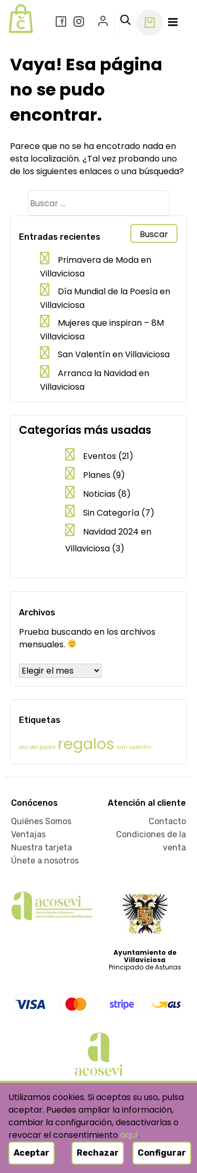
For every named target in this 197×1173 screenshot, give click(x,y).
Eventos (99, 456)
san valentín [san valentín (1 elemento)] (134, 747)
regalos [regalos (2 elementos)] (86, 743)
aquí (129, 1135)
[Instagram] (80, 22)
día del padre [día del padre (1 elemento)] (37, 747)
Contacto (167, 821)
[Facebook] (62, 22)
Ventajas (28, 834)
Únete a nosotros (45, 861)
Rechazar (98, 1153)
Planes (96, 475)
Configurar (162, 1153)
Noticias (99, 494)
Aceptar (31, 1153)
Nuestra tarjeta (41, 847)
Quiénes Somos (41, 821)
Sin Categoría (111, 513)
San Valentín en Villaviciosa (114, 354)
